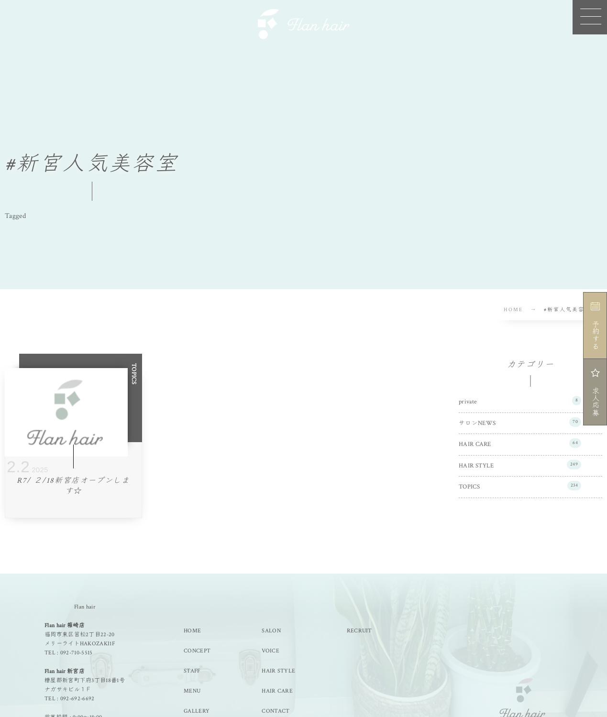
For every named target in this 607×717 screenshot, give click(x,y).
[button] (590, 17)
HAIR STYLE (520, 464)
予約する (594, 325)
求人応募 (594, 392)
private (520, 400)
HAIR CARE (520, 443)
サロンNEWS (520, 422)
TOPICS (520, 485)
